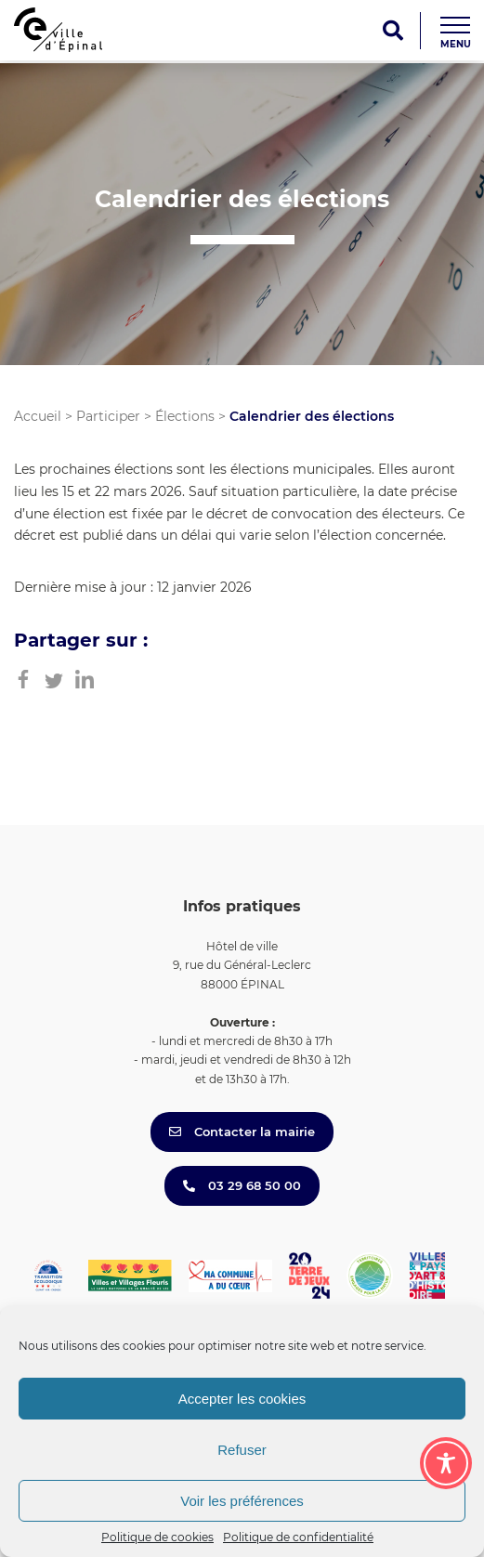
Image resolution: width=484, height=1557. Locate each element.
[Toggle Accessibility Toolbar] (446, 1463)
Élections (185, 416)
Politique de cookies (157, 1537)
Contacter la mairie (242, 1131)
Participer (108, 416)
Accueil (37, 416)
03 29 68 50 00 (242, 1185)
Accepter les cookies (242, 1399)
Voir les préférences (242, 1501)
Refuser (242, 1450)
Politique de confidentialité (298, 1537)
